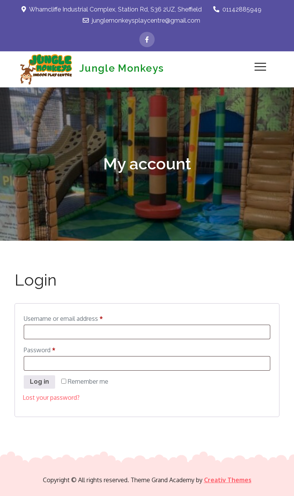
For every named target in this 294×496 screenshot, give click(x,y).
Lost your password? (51, 397)
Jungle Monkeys (121, 68)
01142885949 (237, 9)
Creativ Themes (228, 480)
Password (52, 349)
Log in (39, 381)
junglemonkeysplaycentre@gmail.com (141, 20)
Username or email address (75, 317)
